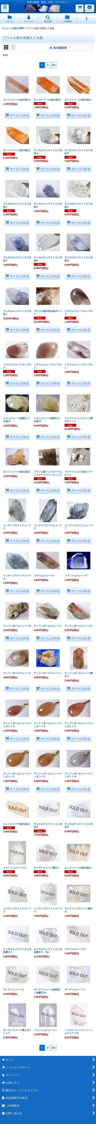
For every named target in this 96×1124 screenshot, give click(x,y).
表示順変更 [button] (58, 47)
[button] (5, 8)
